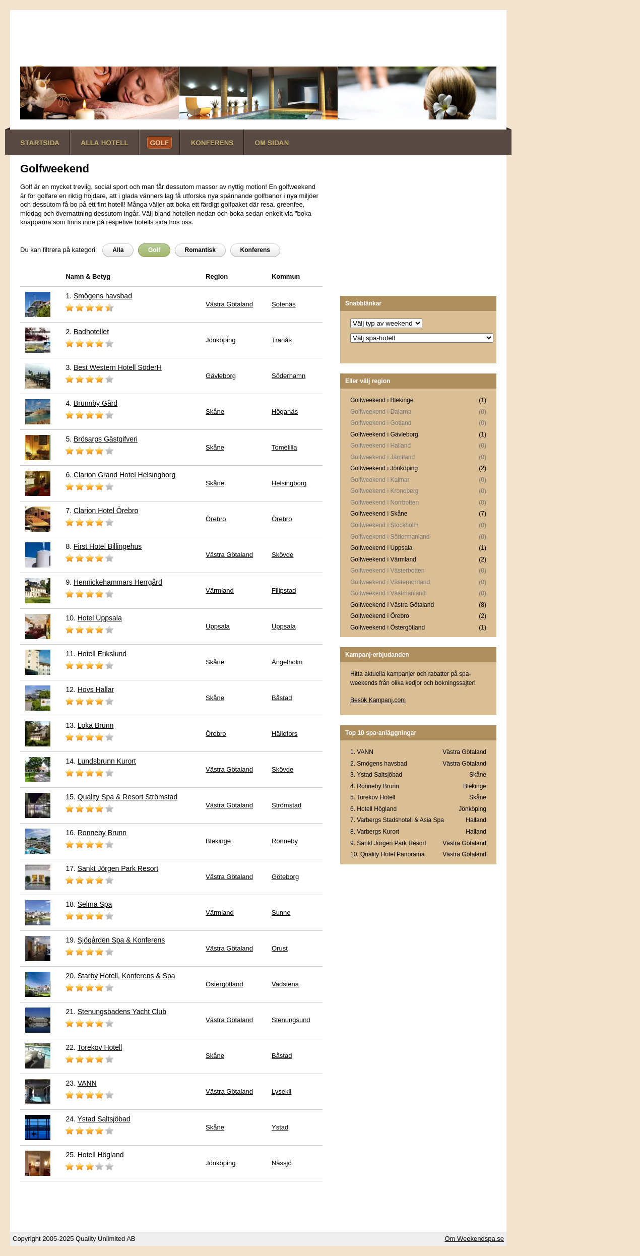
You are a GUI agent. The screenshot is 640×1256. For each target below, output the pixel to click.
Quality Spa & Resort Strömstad (127, 797)
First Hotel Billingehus (108, 546)
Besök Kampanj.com (378, 700)
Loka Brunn (96, 725)
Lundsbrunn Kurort (107, 761)
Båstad (282, 698)
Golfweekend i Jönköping (384, 468)
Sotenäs (284, 304)
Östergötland (224, 984)
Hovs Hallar (96, 689)
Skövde (282, 554)
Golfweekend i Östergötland (387, 627)
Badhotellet (91, 332)
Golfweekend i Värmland (383, 559)
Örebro (216, 519)
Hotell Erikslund (102, 654)
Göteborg (285, 877)
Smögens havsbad (103, 296)
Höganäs (285, 411)
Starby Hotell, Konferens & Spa (126, 976)
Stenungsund (291, 1020)
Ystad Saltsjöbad (104, 1119)
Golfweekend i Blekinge (381, 400)
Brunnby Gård (95, 403)
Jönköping (220, 340)
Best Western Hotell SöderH (118, 367)
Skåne (215, 411)
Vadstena (285, 984)
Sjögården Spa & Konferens (121, 940)
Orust (280, 948)
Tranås (282, 340)
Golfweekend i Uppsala (381, 547)
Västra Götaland (229, 304)
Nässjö (282, 1163)
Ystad (280, 1127)
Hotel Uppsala (100, 618)
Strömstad (286, 805)
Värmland (220, 590)
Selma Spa (95, 904)
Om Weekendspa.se (474, 1238)
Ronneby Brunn (102, 833)
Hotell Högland (101, 1155)
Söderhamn (288, 376)
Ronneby (285, 841)
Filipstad (284, 590)
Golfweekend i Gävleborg (384, 434)
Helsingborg (289, 483)
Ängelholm (287, 662)
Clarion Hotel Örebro (106, 511)
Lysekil (281, 1091)
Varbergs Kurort (378, 831)
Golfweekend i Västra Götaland (392, 604)
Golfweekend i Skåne (378, 513)
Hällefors (284, 733)
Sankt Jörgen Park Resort (118, 868)
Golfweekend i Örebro (379, 615)
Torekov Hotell (100, 1047)
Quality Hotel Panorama (392, 854)
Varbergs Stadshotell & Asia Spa (400, 820)
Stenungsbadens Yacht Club (122, 1012)
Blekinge (218, 841)
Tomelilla (284, 447)
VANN (87, 1083)
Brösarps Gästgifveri (106, 439)
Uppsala (218, 626)
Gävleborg (221, 376)
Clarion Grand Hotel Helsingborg (124, 475)
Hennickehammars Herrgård (118, 582)
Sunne (281, 912)
